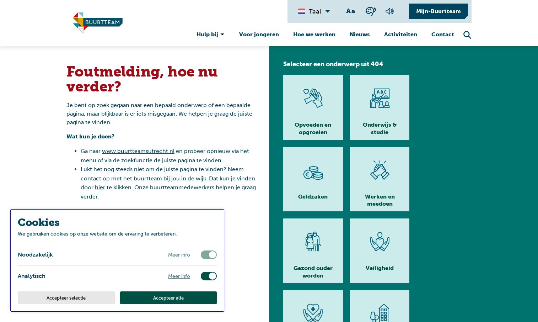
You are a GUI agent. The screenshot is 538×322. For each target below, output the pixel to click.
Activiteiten (400, 34)
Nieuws (360, 34)
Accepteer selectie (66, 298)
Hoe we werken (314, 34)
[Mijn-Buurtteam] (436, 11)
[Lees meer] (312, 107)
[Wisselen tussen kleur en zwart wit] (371, 11)
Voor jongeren (259, 34)
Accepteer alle (168, 298)
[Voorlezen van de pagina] (389, 11)
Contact (442, 34)
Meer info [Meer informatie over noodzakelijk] (179, 255)
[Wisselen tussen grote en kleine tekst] (350, 11)
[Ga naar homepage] (449, 308)
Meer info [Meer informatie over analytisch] (179, 276)
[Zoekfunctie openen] (467, 35)
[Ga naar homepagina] (96, 23)
